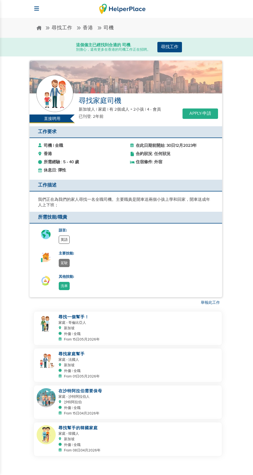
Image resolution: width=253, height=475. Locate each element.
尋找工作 (58, 28)
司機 (105, 28)
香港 (85, 28)
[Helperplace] (34, 6)
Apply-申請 (200, 113)
